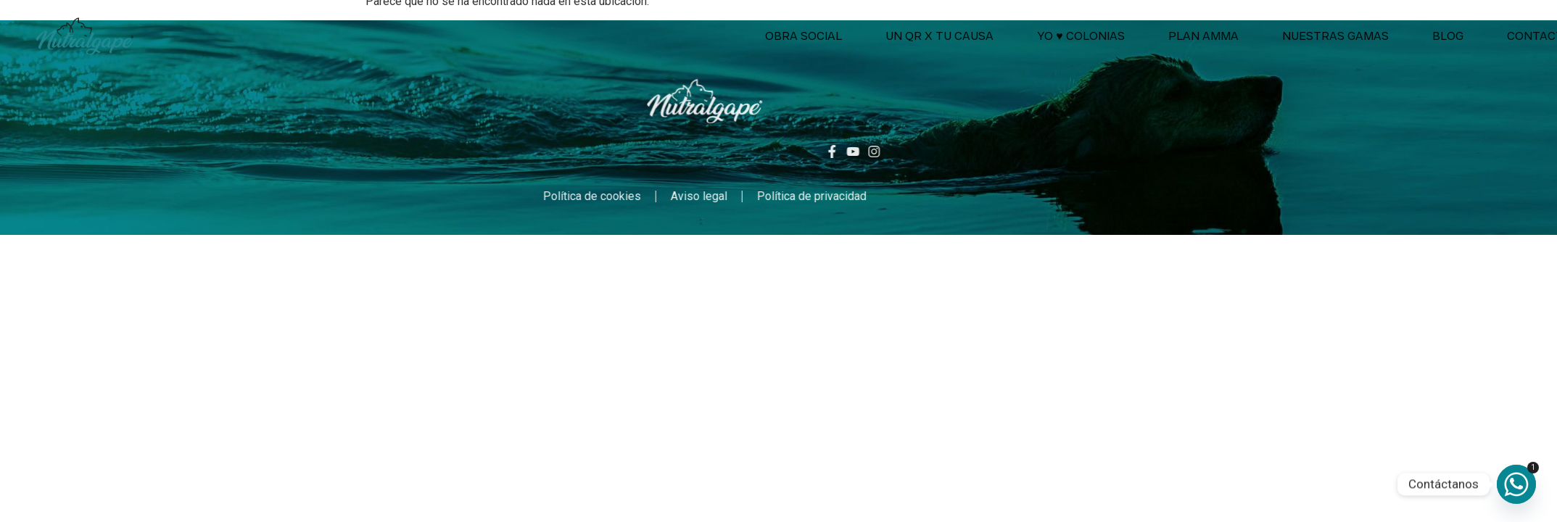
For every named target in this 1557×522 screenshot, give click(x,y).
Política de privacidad (705, 196)
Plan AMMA (1375, 36)
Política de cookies (485, 196)
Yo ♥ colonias (1253, 36)
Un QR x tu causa (1112, 36)
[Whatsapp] (1516, 484)
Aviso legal (592, 196)
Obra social (976, 36)
